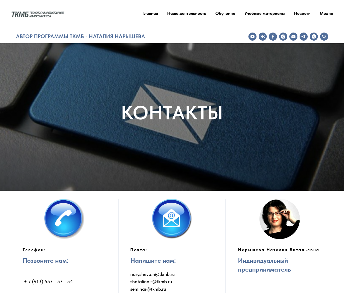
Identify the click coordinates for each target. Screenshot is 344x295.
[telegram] (304, 37)
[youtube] (252, 37)
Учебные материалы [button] (264, 13)
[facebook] (273, 37)
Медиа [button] (326, 13)
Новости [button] (302, 13)
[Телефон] (324, 37)
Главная (150, 13)
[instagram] (283, 37)
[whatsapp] (314, 37)
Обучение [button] (225, 13)
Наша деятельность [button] (186, 13)
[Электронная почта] (293, 37)
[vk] (263, 37)
